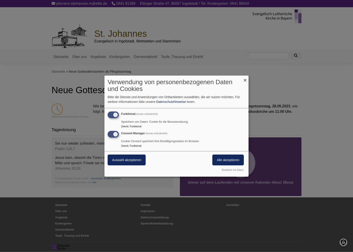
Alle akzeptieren (228, 160)
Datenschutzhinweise (171, 102)
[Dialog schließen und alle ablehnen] (245, 78)
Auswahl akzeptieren (126, 160)
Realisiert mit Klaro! (233, 170)
